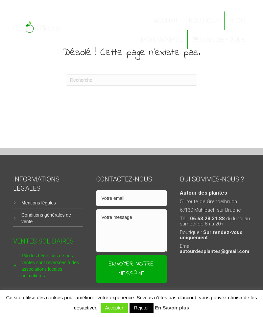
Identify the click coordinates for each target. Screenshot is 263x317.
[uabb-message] (131, 230)
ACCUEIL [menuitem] (166, 21)
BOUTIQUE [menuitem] (204, 21)
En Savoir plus (172, 307)
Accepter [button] (114, 307)
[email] (131, 198)
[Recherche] (131, 80)
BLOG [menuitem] (237, 21)
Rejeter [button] (141, 307)
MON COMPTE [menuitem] (162, 39)
